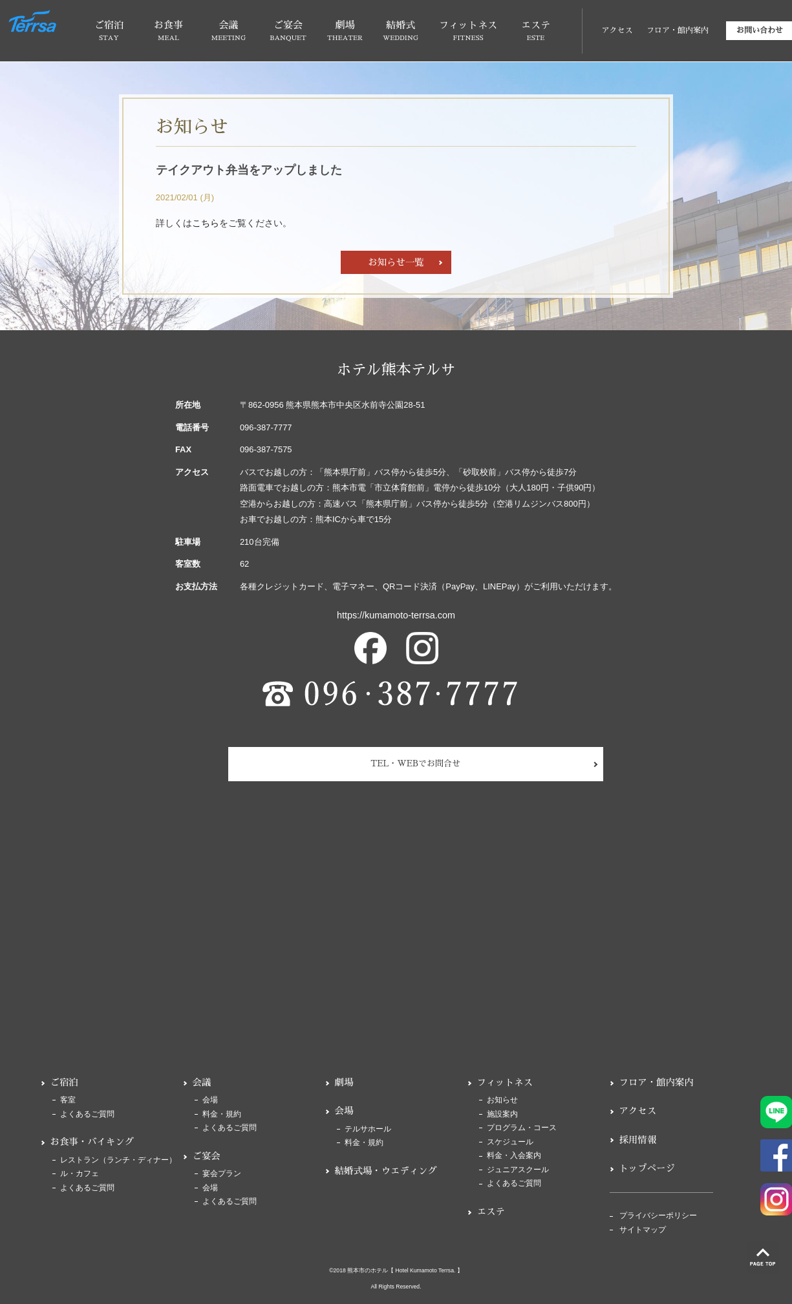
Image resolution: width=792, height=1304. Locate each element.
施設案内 (502, 1114)
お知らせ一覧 (395, 262)
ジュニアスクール (518, 1169)
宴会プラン (221, 1173)
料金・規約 (221, 1114)
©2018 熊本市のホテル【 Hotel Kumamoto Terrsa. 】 (396, 1270)
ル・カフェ (79, 1173)
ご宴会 (206, 1156)
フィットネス (505, 1082)
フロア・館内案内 (678, 30)
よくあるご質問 (87, 1114)
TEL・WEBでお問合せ (415, 763)
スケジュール (510, 1142)
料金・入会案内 (514, 1155)
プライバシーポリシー (658, 1215)
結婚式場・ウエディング (386, 1170)
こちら (205, 223)
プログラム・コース (522, 1127)
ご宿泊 (64, 1082)
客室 (68, 1100)
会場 (210, 1100)
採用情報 (638, 1139)
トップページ (647, 1168)
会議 (202, 1082)
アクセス (616, 30)
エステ (491, 1211)
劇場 (344, 1082)
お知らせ (502, 1100)
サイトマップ (642, 1230)
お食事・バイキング (92, 1141)
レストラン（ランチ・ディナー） (118, 1160)
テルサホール (368, 1129)
